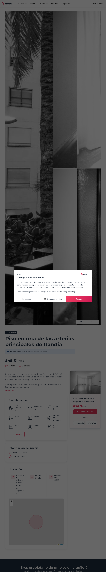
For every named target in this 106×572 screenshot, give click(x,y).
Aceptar (79, 299)
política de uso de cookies (73, 288)
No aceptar (26, 299)
